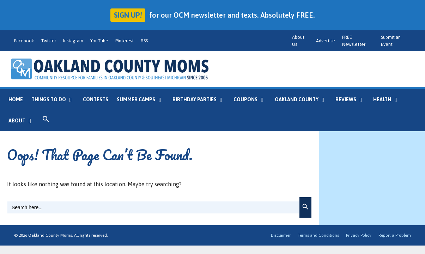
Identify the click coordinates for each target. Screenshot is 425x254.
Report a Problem (394, 235)
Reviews (352, 99)
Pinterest (124, 40)
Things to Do (55, 99)
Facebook (24, 40)
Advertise (325, 40)
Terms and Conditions (318, 235)
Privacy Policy (358, 235)
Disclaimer (281, 235)
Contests (95, 99)
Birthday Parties (200, 99)
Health (388, 99)
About (23, 120)
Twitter (48, 40)
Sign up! (128, 15)
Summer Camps (142, 99)
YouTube (99, 40)
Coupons (251, 99)
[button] (46, 120)
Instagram (73, 40)
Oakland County (303, 99)
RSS (144, 40)
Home (15, 99)
